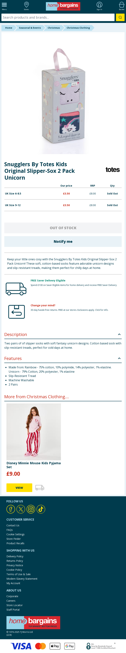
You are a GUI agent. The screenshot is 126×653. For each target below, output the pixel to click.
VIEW (19, 488)
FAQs (9, 530)
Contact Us (12, 525)
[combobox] (63, 17)
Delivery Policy (14, 556)
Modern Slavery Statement (21, 578)
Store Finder (13, 538)
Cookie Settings (15, 534)
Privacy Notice (14, 565)
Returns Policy (14, 560)
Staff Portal (13, 609)
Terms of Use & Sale (18, 574)
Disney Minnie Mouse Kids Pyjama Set (33, 465)
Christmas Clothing (78, 27)
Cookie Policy (14, 569)
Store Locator (14, 605)
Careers (10, 600)
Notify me (63, 241)
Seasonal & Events (30, 27)
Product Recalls (15, 543)
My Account (13, 583)
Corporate (12, 596)
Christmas (54, 27)
